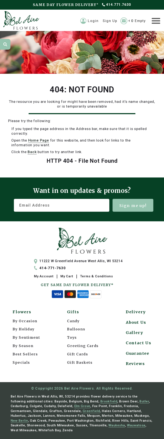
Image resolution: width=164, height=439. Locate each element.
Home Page (38, 140)
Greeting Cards (82, 346)
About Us (136, 322)
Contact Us (138, 342)
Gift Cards (77, 354)
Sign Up (110, 21)
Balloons (76, 329)
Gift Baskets (79, 362)
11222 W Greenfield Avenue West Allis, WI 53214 (78, 261)
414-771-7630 (50, 268)
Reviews (135, 363)
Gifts (73, 311)
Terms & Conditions (96, 276)
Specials (21, 362)
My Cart (66, 276)
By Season (23, 346)
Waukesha (116, 425)
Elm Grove (82, 406)
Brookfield (108, 401)
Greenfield (91, 411)
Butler (144, 401)
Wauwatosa (136, 425)
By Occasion (25, 321)
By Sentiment (26, 337)
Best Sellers (25, 354)
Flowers (22, 311)
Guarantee (137, 353)
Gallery (134, 332)
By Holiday (23, 329)
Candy (73, 321)
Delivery (136, 311)
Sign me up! (133, 205)
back (32, 152)
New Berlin (19, 421)
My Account (44, 276)
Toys (72, 337)
